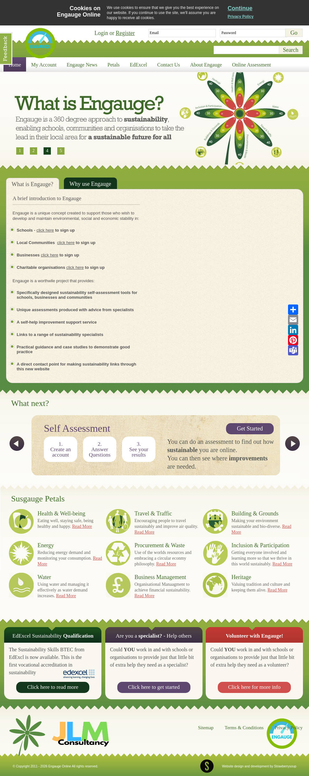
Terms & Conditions (244, 727)
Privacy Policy (240, 16)
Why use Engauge (90, 184)
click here (45, 230)
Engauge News (82, 64)
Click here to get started (154, 687)
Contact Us (168, 64)
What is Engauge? (32, 184)
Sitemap (206, 727)
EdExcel (138, 64)
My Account (44, 64)
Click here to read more (53, 687)
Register (125, 33)
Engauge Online (40, 43)
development (260, 766)
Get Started (250, 428)
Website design (233, 766)
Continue (240, 8)
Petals (113, 64)
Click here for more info (254, 687)
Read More (82, 526)
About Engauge (206, 64)
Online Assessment (251, 64)
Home (15, 64)
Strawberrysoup (285, 766)
